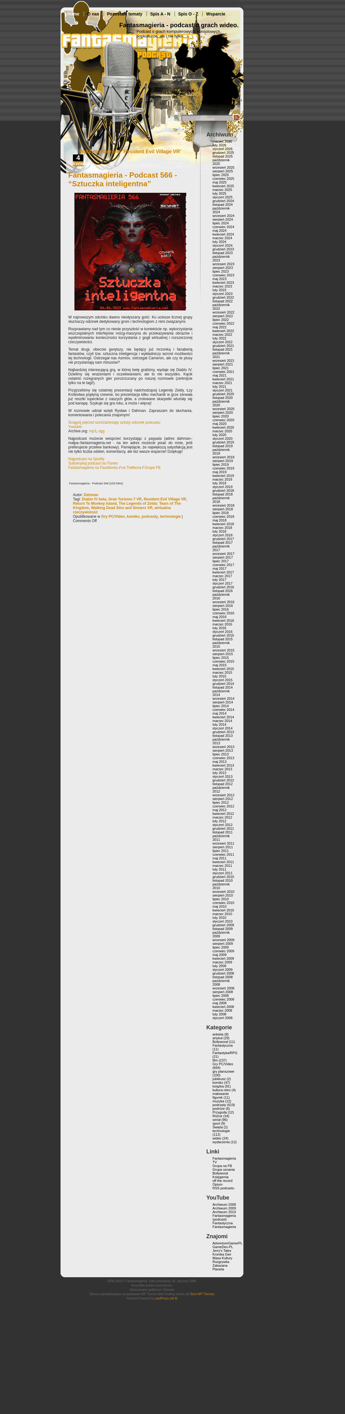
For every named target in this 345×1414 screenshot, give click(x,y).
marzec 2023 (222, 286)
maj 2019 (219, 472)
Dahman (91, 495)
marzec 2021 (222, 383)
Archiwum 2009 (224, 1208)
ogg (101, 431)
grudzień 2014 (223, 683)
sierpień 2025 (222, 171)
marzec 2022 (222, 334)
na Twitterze (131, 467)
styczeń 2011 (222, 873)
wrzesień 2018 (223, 505)
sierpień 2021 (222, 364)
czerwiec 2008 (223, 999)
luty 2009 (219, 966)
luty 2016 (219, 628)
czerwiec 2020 (223, 420)
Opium (217, 1184)
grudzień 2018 (223, 490)
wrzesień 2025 (223, 167)
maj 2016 (219, 617)
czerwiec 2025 (223, 178)
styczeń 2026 (222, 149)
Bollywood (220, 1042)
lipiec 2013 (220, 754)
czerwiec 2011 (223, 854)
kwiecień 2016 (223, 620)
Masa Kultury (222, 1258)
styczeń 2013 (222, 776)
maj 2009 (219, 955)
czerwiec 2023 (223, 275)
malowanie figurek (220, 1095)
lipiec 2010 (220, 899)
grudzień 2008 (223, 973)
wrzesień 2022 (223, 312)
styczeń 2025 (222, 197)
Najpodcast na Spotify (86, 459)
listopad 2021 (222, 349)
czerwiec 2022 (223, 323)
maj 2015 (219, 665)
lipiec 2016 (220, 609)
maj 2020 (219, 424)
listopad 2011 (222, 832)
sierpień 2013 (222, 750)
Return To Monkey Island (95, 503)
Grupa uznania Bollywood (223, 1171)
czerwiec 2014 (223, 709)
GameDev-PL (222, 1247)
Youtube (75, 427)
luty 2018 (219, 531)
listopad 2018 (222, 494)
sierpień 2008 (222, 992)
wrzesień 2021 (223, 360)
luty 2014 (219, 724)
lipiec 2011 (220, 851)
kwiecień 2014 (223, 717)
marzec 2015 (222, 672)
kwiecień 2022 (223, 331)
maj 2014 (219, 713)
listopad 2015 (222, 639)
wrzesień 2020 (223, 409)
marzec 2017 (222, 576)
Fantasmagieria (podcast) (224, 1217)
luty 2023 (219, 290)
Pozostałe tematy (124, 13)
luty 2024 (219, 242)
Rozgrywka (220, 1262)
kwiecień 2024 (223, 234)
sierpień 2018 (222, 509)
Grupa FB (153, 467)
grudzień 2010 (223, 877)
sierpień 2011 (222, 847)
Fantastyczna (222, 1045)
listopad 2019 (222, 446)
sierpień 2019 (222, 461)
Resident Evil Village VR (165, 499)
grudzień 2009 (223, 925)
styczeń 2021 (222, 390)
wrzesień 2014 (223, 698)
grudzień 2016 (223, 587)
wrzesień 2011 (223, 843)
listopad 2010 (222, 880)
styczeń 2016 (222, 631)
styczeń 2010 (222, 921)
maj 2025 (219, 182)
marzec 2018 (222, 528)
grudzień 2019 (223, 442)
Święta (217, 1127)
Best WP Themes (202, 1294)
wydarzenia (221, 1142)
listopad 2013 (222, 735)
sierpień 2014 (222, 702)
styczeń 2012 (222, 825)
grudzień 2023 (223, 249)
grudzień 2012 (223, 780)
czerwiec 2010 (223, 903)
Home (73, 13)
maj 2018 (219, 520)
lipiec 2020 (220, 416)
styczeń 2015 (222, 680)
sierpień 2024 (222, 219)
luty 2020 (219, 435)
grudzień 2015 (223, 635)
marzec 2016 (222, 624)
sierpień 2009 (222, 943)
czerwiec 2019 (223, 468)
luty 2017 (219, 580)
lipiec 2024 (220, 223)
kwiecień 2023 (223, 282)
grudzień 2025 (223, 152)
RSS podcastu (223, 1188)
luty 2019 (219, 483)
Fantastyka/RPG (225, 1053)
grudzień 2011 (223, 828)
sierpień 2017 (222, 557)
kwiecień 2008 (223, 1007)
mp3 (92, 431)
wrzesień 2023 (223, 264)
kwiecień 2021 (223, 379)
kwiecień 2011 (223, 862)
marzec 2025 (222, 190)
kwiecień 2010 (223, 910)
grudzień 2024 (223, 201)
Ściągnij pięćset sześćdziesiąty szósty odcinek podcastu (114, 422)
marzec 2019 (222, 479)
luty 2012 (219, 821)
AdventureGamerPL (227, 1243)
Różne (217, 1116)
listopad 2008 (222, 977)
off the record (222, 1181)
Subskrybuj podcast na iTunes (93, 463)
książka (218, 1086)
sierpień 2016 (222, 606)
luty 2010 (219, 917)
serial (216, 1120)
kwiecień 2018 (223, 524)
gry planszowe (223, 1071)
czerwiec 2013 (223, 758)
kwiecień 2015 (223, 669)
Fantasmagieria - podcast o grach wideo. (179, 25)
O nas (93, 13)
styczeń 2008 (222, 1018)
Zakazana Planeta (219, 1267)
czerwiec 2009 (223, 951)
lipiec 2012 (220, 802)
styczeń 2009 (222, 969)
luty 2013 (219, 773)
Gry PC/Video (112, 516)
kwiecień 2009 (223, 958)
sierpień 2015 (222, 654)
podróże (218, 1108)
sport (216, 1123)
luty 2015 (219, 676)
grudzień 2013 (223, 732)
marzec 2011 (222, 865)
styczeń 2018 (222, 535)
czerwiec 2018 (223, 516)
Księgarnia (220, 1177)
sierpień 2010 (222, 895)
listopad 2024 (222, 204)
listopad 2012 (222, 784)
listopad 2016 (222, 591)
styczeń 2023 (222, 294)
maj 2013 (219, 761)
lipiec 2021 (220, 368)
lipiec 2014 (220, 706)
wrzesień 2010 (223, 891)
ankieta (217, 1034)
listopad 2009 (222, 929)
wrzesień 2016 (223, 602)
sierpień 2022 (222, 316)
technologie (170, 516)
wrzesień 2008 (223, 988)
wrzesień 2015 (223, 650)
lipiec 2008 (220, 995)
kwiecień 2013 (223, 765)
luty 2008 (219, 1014)
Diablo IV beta (94, 499)
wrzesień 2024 (223, 216)
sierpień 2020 (222, 412)
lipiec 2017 (220, 561)
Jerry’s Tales (221, 1250)
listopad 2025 (222, 156)
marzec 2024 (222, 238)
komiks (133, 516)
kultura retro (221, 1090)
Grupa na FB (222, 1166)
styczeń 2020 (222, 438)
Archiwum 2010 (224, 1212)
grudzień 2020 (223, 394)
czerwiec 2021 (223, 372)
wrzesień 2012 (223, 795)
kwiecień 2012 (223, 813)
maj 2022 (219, 327)
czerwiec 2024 (223, 227)
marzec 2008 (222, 1010)
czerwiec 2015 (223, 661)
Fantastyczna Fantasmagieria (224, 1225)
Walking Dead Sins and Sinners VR (122, 508)
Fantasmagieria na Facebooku (93, 467)
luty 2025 (219, 193)
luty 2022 (219, 338)
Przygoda (219, 1112)
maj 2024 (219, 230)
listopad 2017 (222, 542)
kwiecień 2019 (223, 476)
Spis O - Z (188, 13)
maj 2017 (219, 568)
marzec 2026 (222, 141)
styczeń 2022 (222, 342)
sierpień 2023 (222, 268)
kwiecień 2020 (223, 427)
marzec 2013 (222, 769)
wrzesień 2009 (223, 940)
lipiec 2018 (220, 513)
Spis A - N (160, 13)
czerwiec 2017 (223, 565)
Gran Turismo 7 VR (125, 499)
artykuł (217, 1038)
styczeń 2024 (222, 245)
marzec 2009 (222, 962)
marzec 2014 (222, 721)
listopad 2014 (222, 687)
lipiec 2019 (220, 464)
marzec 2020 (222, 431)
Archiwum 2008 (224, 1204)
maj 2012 (219, 810)
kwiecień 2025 (223, 186)
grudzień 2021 (223, 346)
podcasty (150, 516)
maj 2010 (219, 906)
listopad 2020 (222, 398)
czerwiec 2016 (223, 613)
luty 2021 (219, 386)
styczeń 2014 (222, 728)
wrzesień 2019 (223, 457)
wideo (216, 1138)
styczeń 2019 (222, 487)
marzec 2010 (222, 914)
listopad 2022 (222, 301)
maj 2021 (219, 375)
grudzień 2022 (223, 297)
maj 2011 (219, 858)
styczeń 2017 (222, 583)
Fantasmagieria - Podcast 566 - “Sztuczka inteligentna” (122, 179)
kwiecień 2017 (223, 572)
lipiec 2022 (220, 320)
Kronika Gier (221, 1254)
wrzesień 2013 (223, 747)
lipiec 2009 (220, 947)
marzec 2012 (222, 817)
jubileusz (219, 1079)
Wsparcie (215, 13)
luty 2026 (219, 145)
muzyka (218, 1101)
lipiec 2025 (220, 175)
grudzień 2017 (223, 539)
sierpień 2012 (222, 799)
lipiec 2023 (220, 271)
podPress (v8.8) (167, 1298)
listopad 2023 (222, 253)
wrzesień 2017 (223, 554)
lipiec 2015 (220, 657)
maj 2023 (219, 279)
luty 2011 (219, 869)
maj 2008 (219, 1003)
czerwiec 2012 (223, 806)
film (215, 1060)
